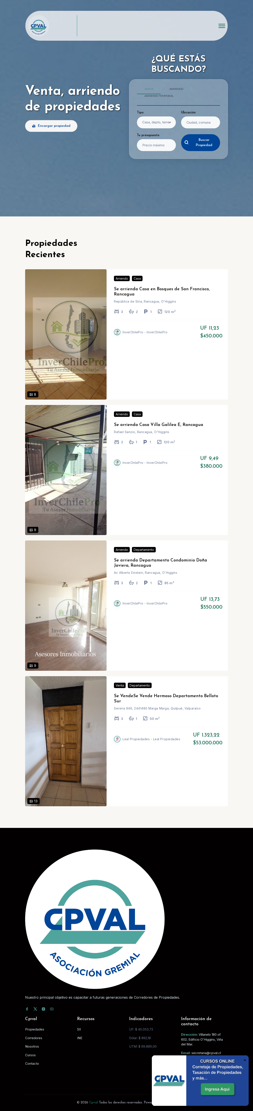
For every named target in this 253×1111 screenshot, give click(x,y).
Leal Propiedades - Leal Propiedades (151, 744)
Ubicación (188, 112)
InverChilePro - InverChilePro (145, 337)
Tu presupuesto (148, 135)
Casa (137, 284)
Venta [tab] (148, 88)
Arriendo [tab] (176, 88)
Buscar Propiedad (198, 142)
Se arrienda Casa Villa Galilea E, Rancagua (158, 430)
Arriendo (122, 284)
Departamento (144, 555)
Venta (120, 691)
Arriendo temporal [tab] (159, 95)
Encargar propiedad (51, 126)
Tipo (140, 112)
